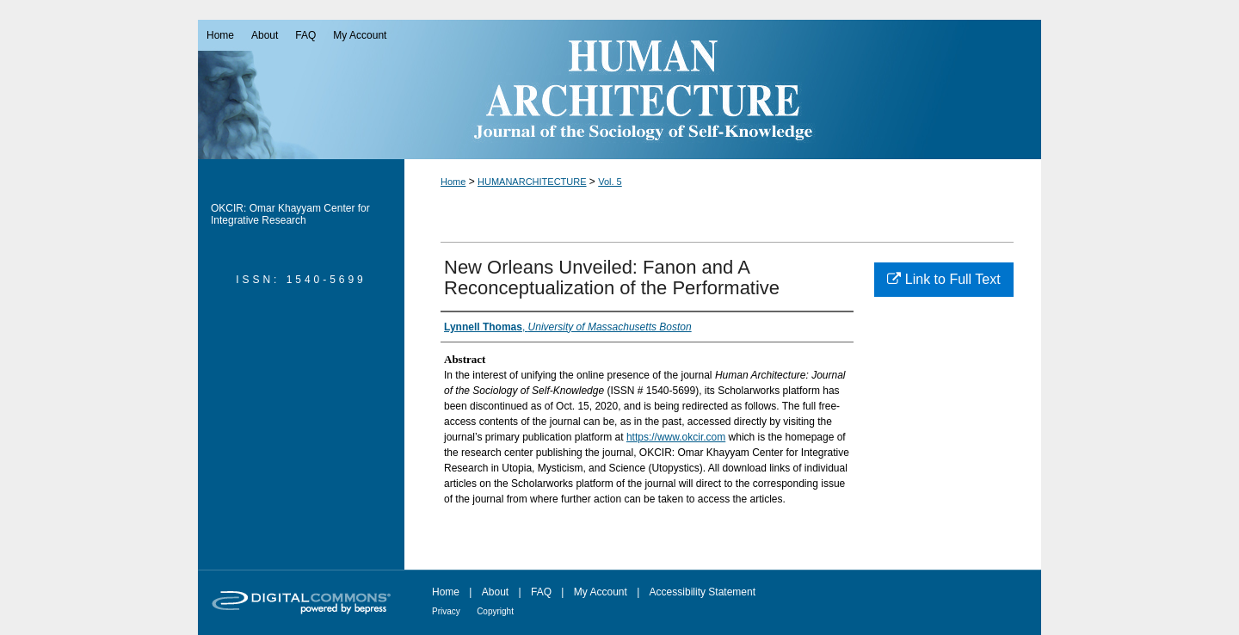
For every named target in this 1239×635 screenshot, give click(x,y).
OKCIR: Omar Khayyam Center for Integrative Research (290, 214)
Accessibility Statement (702, 592)
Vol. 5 (610, 181)
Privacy (446, 611)
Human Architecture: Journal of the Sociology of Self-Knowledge (619, 89)
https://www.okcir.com (675, 437)
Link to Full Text (943, 279)
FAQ (541, 592)
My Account (600, 592)
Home (453, 181)
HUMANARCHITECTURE (532, 181)
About (495, 592)
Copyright (495, 611)
